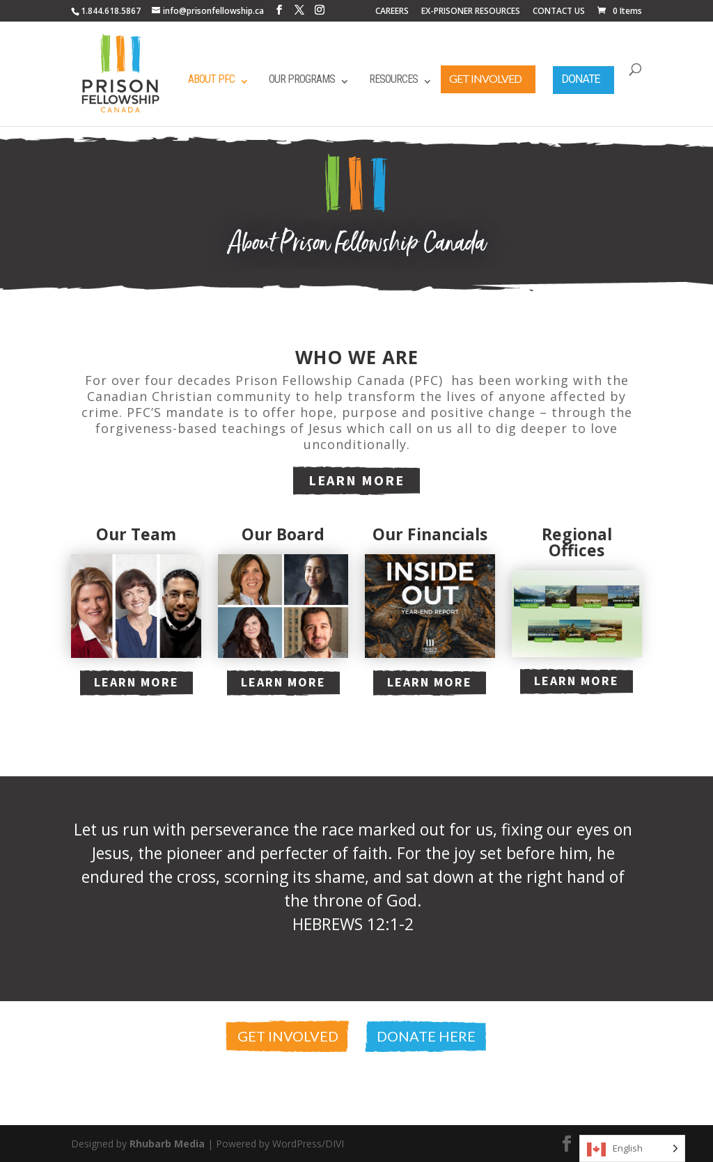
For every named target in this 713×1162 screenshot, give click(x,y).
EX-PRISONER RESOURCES (470, 12)
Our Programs (302, 79)
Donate (580, 79)
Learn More (356, 480)
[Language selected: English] (632, 1148)
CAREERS (392, 12)
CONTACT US (559, 12)
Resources (393, 79)
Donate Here (426, 1036)
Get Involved (485, 78)
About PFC (211, 79)
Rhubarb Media (167, 1143)
